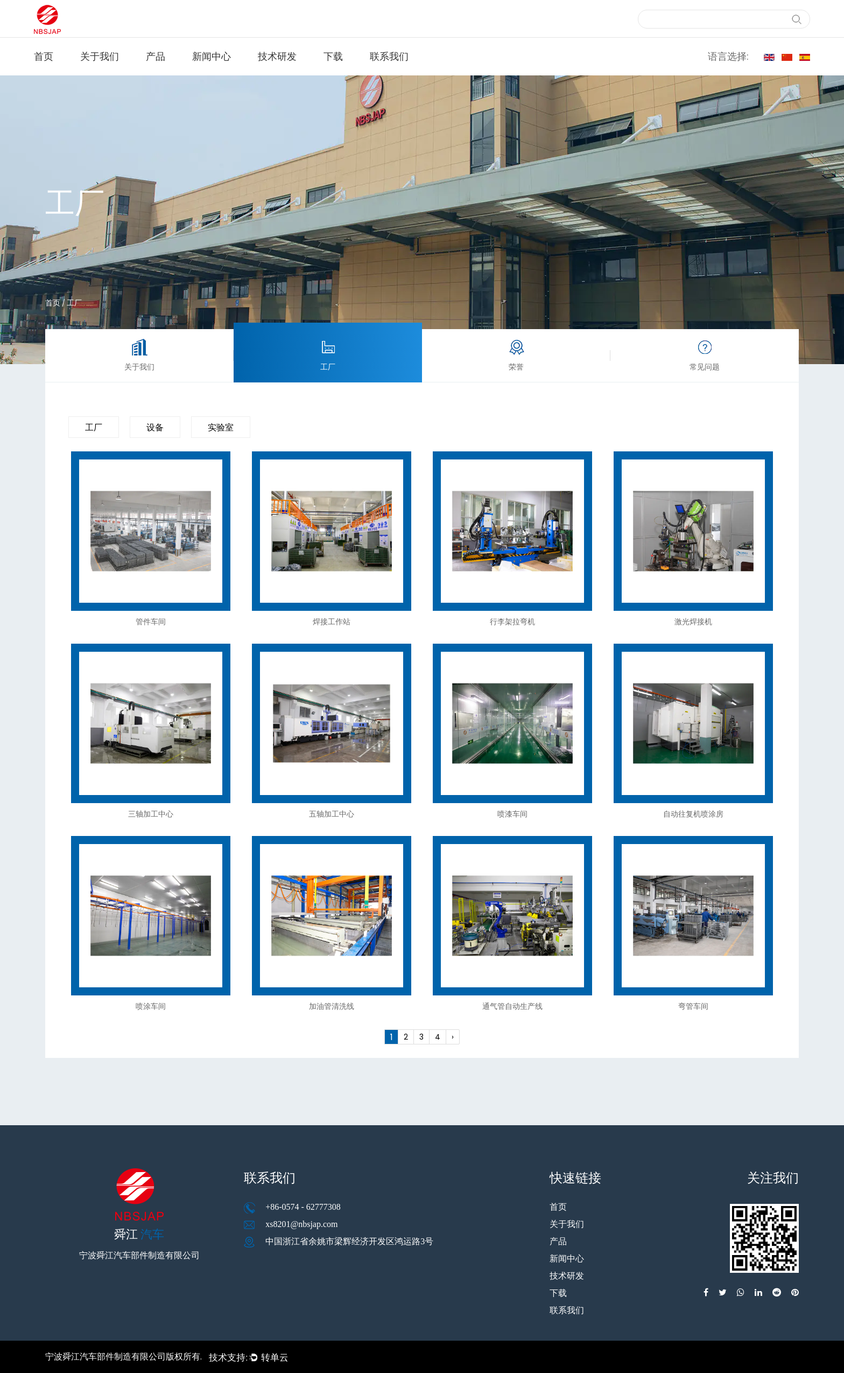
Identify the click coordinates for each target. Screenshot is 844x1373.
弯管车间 (693, 1006)
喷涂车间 (151, 1006)
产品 (155, 56)
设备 (155, 427)
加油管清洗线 (331, 1006)
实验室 (221, 427)
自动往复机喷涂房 (693, 814)
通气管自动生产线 (512, 1006)
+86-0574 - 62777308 (303, 1206)
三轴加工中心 (150, 814)
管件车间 (151, 621)
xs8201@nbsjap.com (301, 1224)
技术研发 (277, 56)
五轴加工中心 (331, 814)
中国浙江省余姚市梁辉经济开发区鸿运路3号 (349, 1241)
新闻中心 (211, 56)
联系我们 (389, 56)
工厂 (93, 427)
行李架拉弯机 (512, 621)
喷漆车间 (512, 814)
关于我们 (99, 56)
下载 (333, 56)
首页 (43, 56)
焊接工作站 (331, 621)
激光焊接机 (693, 621)
